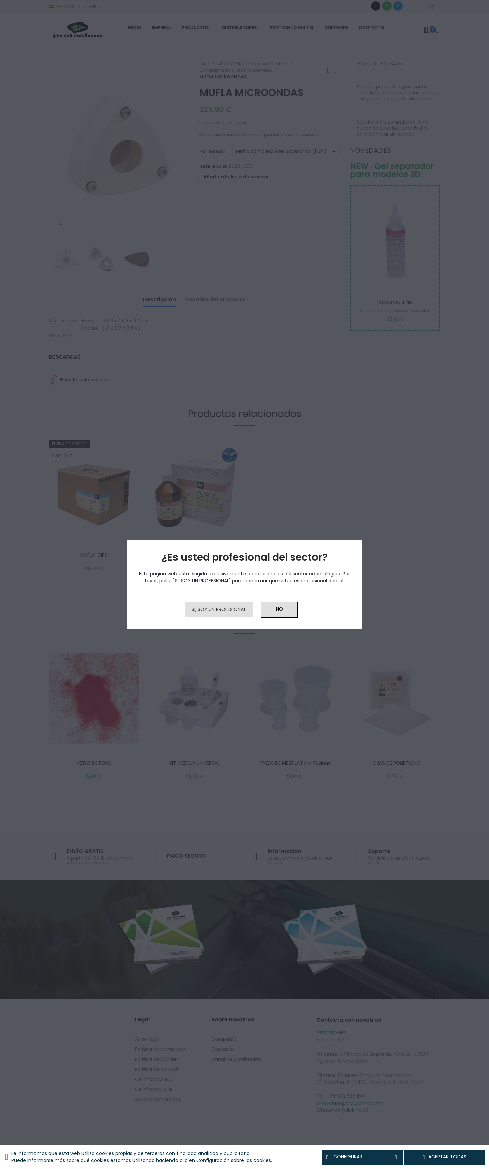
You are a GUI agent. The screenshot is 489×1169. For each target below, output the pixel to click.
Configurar (362, 1157)
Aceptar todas (444, 1157)
